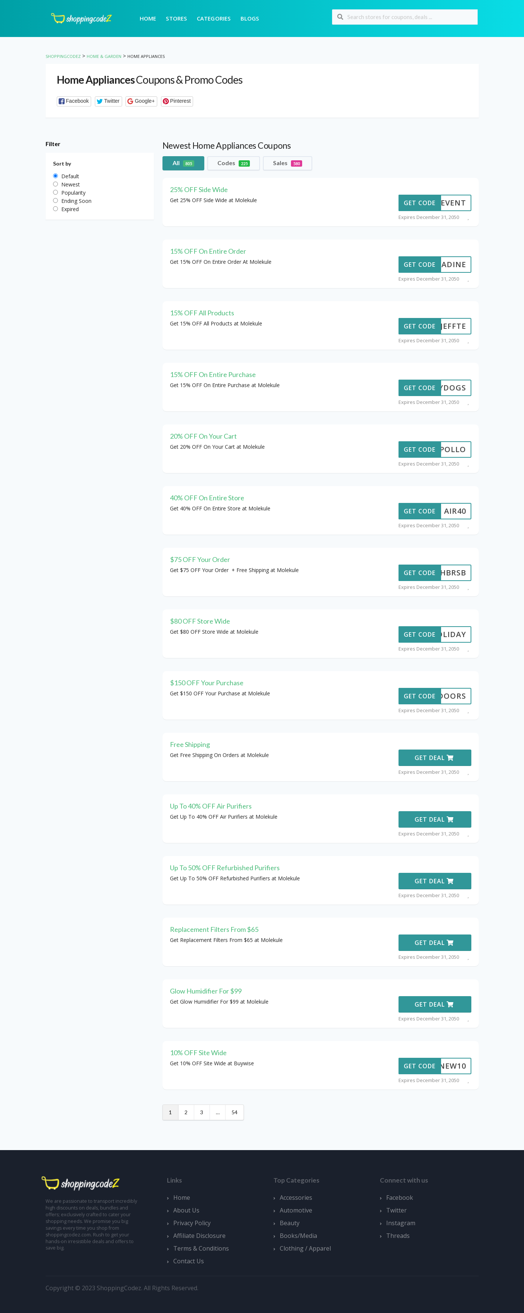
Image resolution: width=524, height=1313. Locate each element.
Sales (287, 163)
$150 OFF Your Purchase (207, 683)
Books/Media (298, 1236)
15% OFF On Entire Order (208, 251)
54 (235, 1112)
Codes (233, 163)
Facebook (399, 1197)
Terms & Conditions (201, 1248)
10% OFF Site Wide (198, 1052)
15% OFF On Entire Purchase (213, 374)
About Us (186, 1210)
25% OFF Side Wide (199, 189)
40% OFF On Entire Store (207, 498)
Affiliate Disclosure (199, 1236)
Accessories (296, 1197)
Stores (176, 18)
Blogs (250, 18)
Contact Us (188, 1261)
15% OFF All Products (202, 313)
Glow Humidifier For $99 (206, 991)
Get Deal (434, 758)
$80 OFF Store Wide (200, 621)
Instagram (400, 1223)
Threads (398, 1236)
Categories (214, 18)
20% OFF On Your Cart (203, 436)
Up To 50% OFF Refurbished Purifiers (225, 868)
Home (148, 18)
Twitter (396, 1210)
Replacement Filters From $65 (214, 929)
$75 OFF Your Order (200, 559)
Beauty (290, 1223)
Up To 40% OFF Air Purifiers (211, 806)
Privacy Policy (192, 1223)
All (183, 163)
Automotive (296, 1210)
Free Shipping (190, 744)
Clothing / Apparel (305, 1248)
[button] (74, 101)
